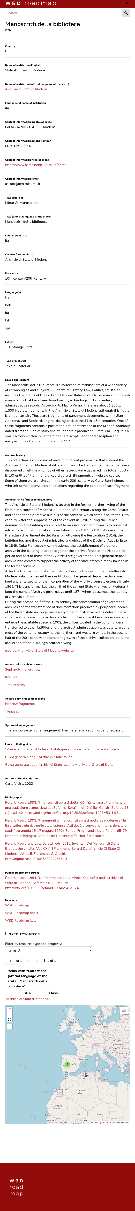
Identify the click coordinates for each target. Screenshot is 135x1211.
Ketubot (11, 677)
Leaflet (95, 1122)
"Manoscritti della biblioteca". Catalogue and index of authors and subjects (62, 749)
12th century (15, 685)
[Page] (10, 961)
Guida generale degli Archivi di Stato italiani (39, 757)
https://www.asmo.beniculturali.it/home (35, 165)
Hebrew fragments (20, 703)
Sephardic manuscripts (23, 669)
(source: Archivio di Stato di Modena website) (40, 650)
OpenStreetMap (110, 1122)
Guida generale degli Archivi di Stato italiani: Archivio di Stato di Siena (59, 764)
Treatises (12, 711)
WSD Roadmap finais (21, 913)
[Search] (64, 13)
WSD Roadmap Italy (20, 920)
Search (126, 13)
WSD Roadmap (17, 905)
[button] (67, 1064)
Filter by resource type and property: (48, 947)
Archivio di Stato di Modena (26, 89)
